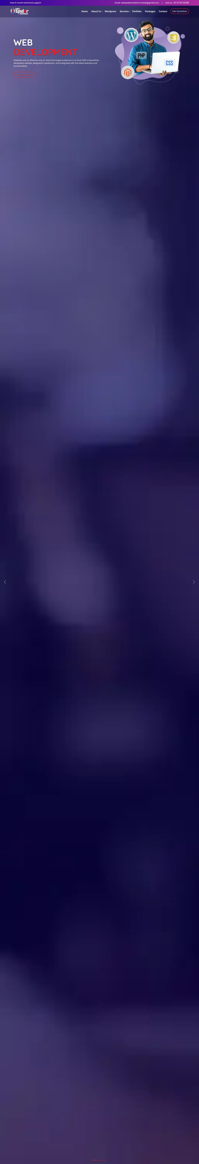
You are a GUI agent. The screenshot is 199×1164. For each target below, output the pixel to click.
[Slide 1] (94, 1160)
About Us (96, 11)
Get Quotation (179, 11)
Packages (150, 11)
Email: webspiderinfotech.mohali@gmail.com (137, 2)
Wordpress (110, 11)
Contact (163, 11)
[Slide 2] (99, 1160)
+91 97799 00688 (180, 2)
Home (84, 11)
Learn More (24, 74)
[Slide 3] (104, 1160)
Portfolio (136, 11)
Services (124, 11)
